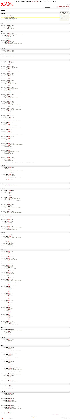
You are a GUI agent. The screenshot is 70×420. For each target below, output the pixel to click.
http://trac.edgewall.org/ (66, 418)
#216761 (6, 34)
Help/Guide (60, 6)
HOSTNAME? (18, 200)
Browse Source (57, 7)
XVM (36, 1)
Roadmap (52, 7)
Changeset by (8, 15)
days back (63, 13)
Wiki (43, 7)
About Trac (64, 6)
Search (67, 7)
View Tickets (62, 7)
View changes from (64, 12)
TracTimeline (56, 414)
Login (57, 6)
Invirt (32, 1)
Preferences (67, 6)
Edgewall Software (10, 418)
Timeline (47, 7)
